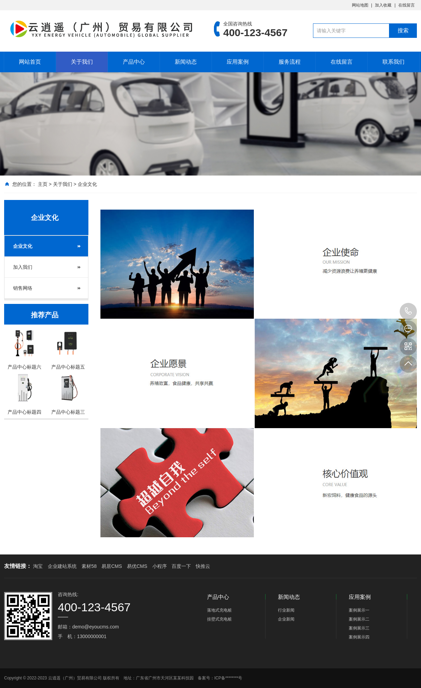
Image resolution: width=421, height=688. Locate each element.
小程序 (159, 566)
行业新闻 (286, 610)
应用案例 (238, 62)
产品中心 (134, 62)
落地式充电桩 (219, 610)
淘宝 (38, 566)
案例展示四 (359, 637)
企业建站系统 (62, 566)
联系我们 (393, 62)
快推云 (203, 566)
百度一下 (181, 566)
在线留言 (406, 5)
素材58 (89, 566)
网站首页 (30, 62)
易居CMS (111, 566)
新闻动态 (186, 62)
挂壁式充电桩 (219, 619)
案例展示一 (359, 610)
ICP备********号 (228, 678)
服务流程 (290, 62)
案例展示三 (359, 628)
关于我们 (82, 62)
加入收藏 (383, 5)
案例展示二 (359, 619)
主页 (42, 184)
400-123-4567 (408, 311)
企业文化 (87, 184)
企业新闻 (286, 619)
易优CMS (137, 566)
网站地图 (360, 5)
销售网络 (22, 288)
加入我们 (22, 267)
